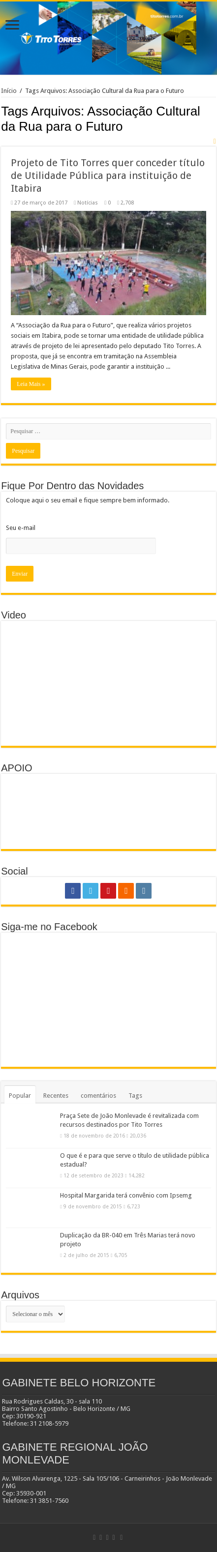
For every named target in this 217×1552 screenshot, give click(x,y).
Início (9, 90)
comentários (98, 1095)
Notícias (87, 203)
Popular (20, 1095)
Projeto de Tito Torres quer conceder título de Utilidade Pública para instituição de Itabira (108, 175)
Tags (135, 1095)
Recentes (55, 1095)
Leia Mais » (31, 384)
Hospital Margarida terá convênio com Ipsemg (126, 1195)
